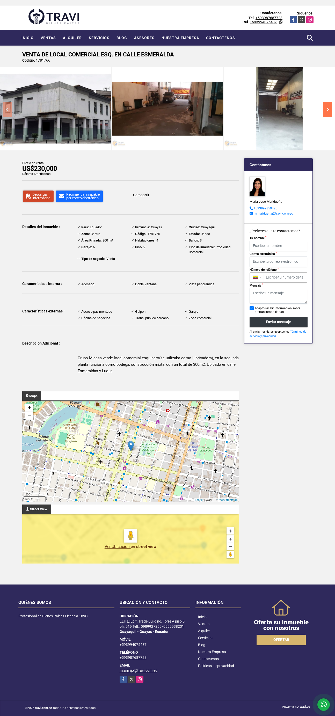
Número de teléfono (264, 269)
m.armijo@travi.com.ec (138, 670)
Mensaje (256, 285)
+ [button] (29, 408)
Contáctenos (220, 38)
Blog (121, 38)
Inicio (27, 38)
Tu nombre (258, 238)
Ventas (48, 38)
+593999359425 (265, 208)
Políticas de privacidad (216, 666)
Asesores (144, 38)
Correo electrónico (263, 254)
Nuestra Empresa (180, 38)
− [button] (29, 416)
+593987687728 (269, 18)
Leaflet (199, 499)
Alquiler (72, 38)
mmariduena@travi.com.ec (273, 213)
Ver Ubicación (118, 546)
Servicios (99, 38)
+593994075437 (263, 22)
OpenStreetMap (227, 499)
